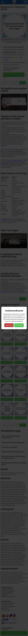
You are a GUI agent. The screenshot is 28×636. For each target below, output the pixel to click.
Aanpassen (9, 325)
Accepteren (19, 325)
